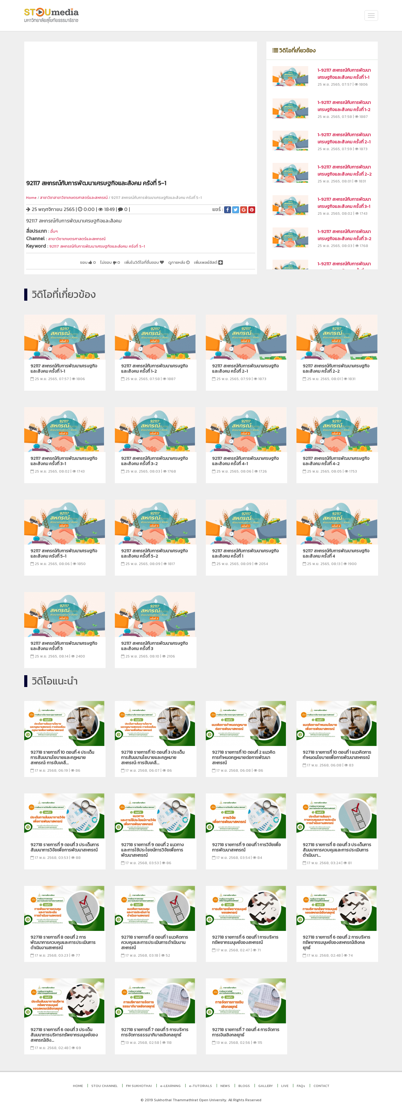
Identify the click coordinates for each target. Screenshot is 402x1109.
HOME (78, 1084)
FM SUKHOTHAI (139, 1084)
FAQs (301, 1084)
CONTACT (321, 1084)
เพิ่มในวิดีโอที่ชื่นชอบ (128, 261)
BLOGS (244, 1084)
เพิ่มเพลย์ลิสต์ (205, 261)
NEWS (225, 1084)
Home (31, 197)
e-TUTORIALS (200, 1084)
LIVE (284, 1084)
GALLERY (265, 1084)
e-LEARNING (170, 1084)
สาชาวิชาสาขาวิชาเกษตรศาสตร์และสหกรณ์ (74, 197)
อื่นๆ (54, 231)
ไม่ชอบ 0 (87, 261)
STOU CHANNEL (104, 1084)
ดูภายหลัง (169, 261)
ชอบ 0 (60, 261)
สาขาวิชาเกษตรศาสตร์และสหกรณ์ (83, 238)
